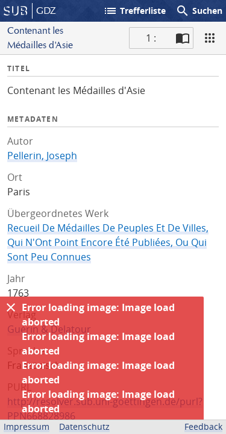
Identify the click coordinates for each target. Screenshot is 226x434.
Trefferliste (134, 11)
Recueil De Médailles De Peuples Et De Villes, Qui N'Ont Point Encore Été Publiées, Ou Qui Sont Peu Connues (108, 242)
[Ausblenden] (11, 307)
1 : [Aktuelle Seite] (151, 38)
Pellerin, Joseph (42, 155)
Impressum (26, 426)
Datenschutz (84, 426)
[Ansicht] (209, 38)
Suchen (198, 11)
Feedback (203, 426)
